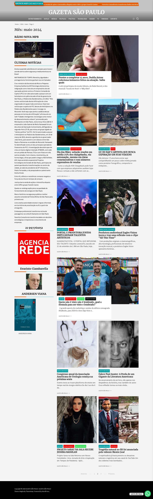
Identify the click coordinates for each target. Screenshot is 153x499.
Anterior (84, 474)
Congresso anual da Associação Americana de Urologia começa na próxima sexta (75, 377)
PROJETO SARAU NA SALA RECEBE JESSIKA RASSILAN (75, 450)
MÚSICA (54, 19)
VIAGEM (92, 19)
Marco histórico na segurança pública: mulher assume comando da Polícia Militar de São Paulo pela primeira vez (33, 196)
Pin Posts (62, 19)
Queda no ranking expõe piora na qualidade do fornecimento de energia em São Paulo (30, 189)
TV (98, 19)
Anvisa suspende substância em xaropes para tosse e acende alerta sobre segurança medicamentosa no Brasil (33, 71)
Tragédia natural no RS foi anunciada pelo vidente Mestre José (118, 450)
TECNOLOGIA (82, 19)
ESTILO (46, 19)
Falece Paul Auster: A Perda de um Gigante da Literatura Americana (116, 375)
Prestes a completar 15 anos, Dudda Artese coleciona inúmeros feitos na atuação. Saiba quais (82, 80)
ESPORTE (114, 19)
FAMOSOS (104, 19)
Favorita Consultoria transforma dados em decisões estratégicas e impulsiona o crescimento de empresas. (33, 219)
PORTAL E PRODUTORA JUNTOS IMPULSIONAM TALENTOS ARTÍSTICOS (74, 235)
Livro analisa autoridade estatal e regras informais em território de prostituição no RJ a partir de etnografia (32, 205)
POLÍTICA (72, 19)
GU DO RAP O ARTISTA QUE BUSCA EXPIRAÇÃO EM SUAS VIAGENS (117, 153)
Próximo (111, 474)
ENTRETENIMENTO (34, 19)
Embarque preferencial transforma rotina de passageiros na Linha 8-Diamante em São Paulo (31, 212)
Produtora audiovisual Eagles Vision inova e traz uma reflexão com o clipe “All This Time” (118, 235)
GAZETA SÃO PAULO (76, 12)
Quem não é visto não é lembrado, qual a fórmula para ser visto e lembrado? (80, 303)
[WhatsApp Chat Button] (147, 493)
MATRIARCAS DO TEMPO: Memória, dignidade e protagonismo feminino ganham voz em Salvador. (32, 78)
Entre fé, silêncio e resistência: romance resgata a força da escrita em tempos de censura (32, 177)
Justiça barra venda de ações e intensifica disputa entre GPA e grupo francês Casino (54, 4)
